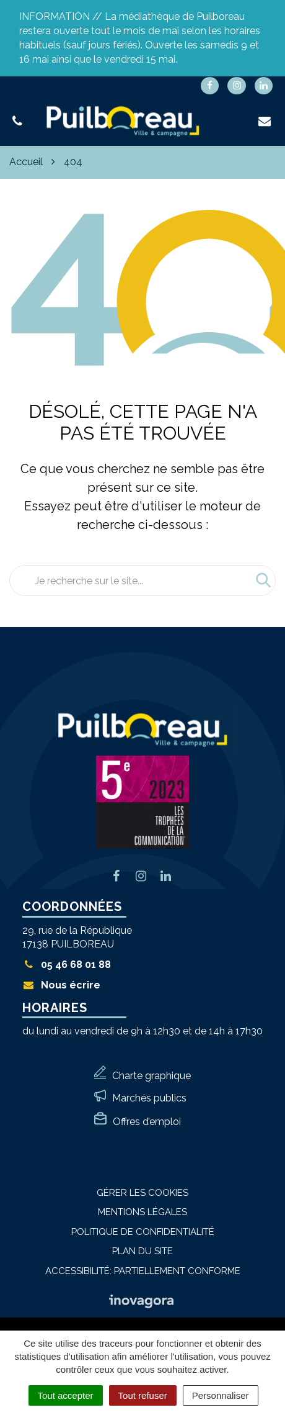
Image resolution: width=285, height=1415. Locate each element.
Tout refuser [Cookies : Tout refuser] (142, 1395)
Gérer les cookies (142, 1192)
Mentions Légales (142, 1212)
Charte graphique (151, 1076)
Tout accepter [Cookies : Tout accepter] (66, 1395)
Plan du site (142, 1251)
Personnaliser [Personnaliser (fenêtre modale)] (220, 1395)
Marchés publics (149, 1098)
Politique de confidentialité (142, 1231)
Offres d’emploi (147, 1122)
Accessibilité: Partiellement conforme (142, 1271)
